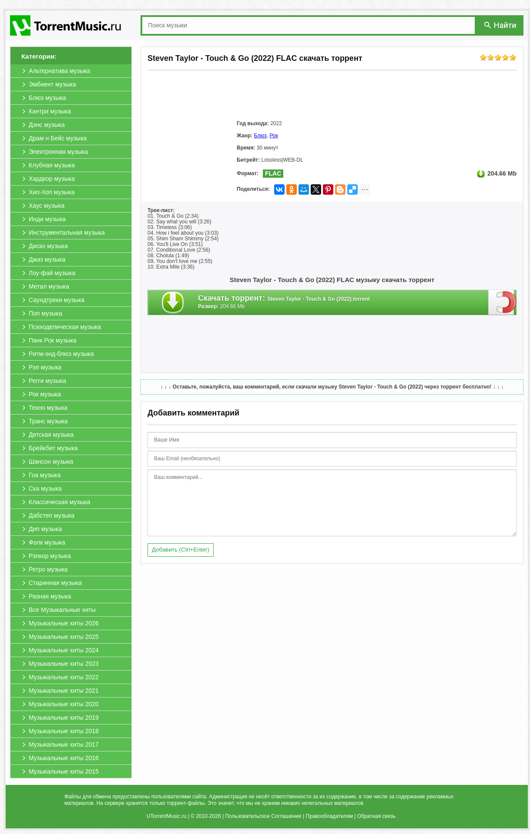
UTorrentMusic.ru (166, 816)
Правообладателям (329, 816)
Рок (274, 136)
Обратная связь (376, 816)
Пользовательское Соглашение (263, 816)
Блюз (260, 136)
